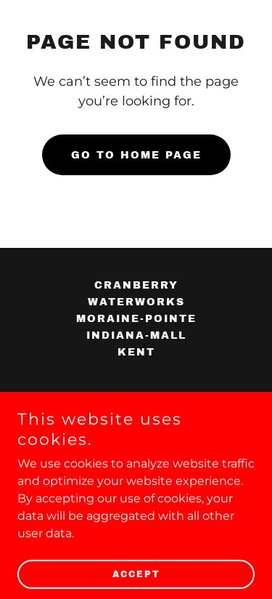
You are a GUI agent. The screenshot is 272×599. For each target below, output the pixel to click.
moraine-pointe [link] (136, 318)
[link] (107, 404)
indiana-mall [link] (136, 335)
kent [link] (136, 352)
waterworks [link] (136, 302)
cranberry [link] (136, 285)
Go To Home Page (136, 155)
